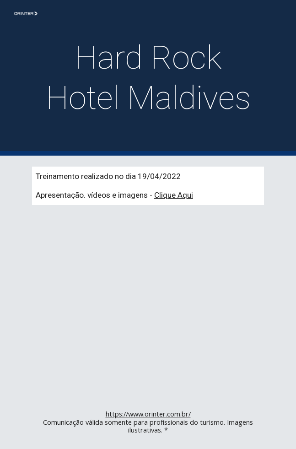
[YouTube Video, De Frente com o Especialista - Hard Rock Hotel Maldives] (148, 305)
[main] (148, 78)
